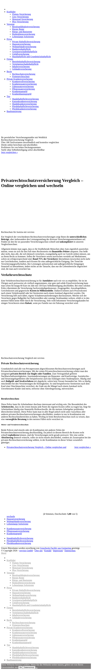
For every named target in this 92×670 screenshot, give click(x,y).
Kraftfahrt (11, 12)
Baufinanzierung (14, 111)
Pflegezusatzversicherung (23, 89)
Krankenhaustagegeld (21, 94)
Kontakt (47, 550)
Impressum (58, 550)
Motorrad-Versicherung (22, 19)
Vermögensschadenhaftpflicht (25, 64)
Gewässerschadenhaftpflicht (24, 51)
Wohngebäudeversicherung (24, 46)
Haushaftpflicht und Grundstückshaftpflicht (31, 56)
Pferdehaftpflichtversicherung (25, 106)
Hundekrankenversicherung (24, 104)
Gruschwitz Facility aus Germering (55, 548)
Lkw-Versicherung (20, 17)
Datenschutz (69, 550)
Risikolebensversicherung (23, 34)
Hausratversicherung (21, 44)
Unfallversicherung (20, 54)
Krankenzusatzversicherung (24, 84)
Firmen (10, 59)
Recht (9, 71)
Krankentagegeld (19, 91)
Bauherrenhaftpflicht (21, 49)
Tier (8, 96)
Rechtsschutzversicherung (23, 74)
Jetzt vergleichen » (9, 152)
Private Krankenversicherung (20, 79)
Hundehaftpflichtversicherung (25, 99)
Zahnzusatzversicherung (23, 86)
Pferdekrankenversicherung (24, 109)
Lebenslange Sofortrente (23, 36)
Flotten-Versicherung (21, 14)
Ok (20, 667)
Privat (9, 39)
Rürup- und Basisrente (22, 31)
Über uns (38, 550)
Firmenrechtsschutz (20, 76)
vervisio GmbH (26, 550)
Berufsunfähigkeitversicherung (26, 26)
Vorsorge (11, 24)
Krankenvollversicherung (23, 81)
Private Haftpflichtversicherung (26, 41)
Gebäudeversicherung (22, 69)
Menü (3, 553)
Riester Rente (18, 29)
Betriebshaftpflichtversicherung (26, 61)
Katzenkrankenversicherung (24, 101)
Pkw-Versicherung (20, 21)
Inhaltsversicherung (21, 66)
